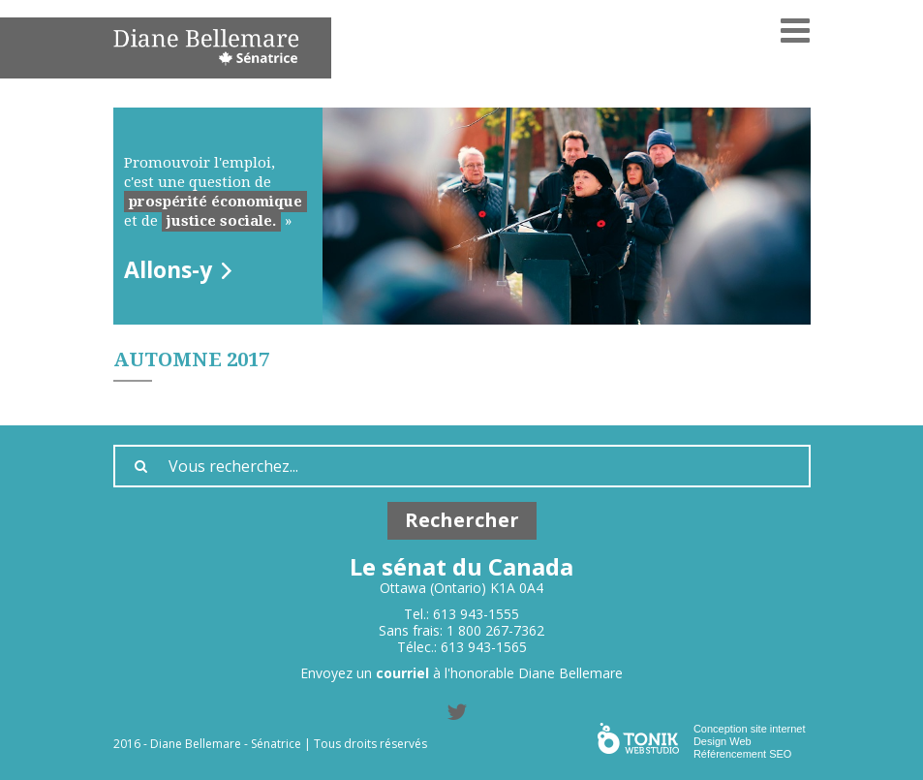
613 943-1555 (476, 614)
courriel (402, 673)
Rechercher (462, 520)
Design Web (722, 741)
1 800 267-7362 (495, 630)
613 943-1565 (484, 647)
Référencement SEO (742, 754)
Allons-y (168, 269)
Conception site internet (749, 728)
